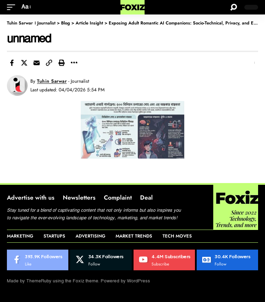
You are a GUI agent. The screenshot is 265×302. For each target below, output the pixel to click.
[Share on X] (24, 62)
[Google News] (227, 260)
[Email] (36, 62)
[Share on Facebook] (12, 62)
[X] (100, 260)
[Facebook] (37, 260)
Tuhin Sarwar (52, 81)
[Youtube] (164, 260)
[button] (13, 7)
